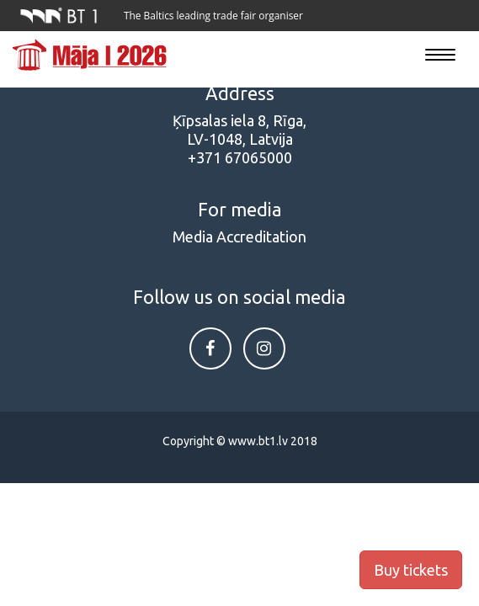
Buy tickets (411, 569)
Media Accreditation (239, 236)
